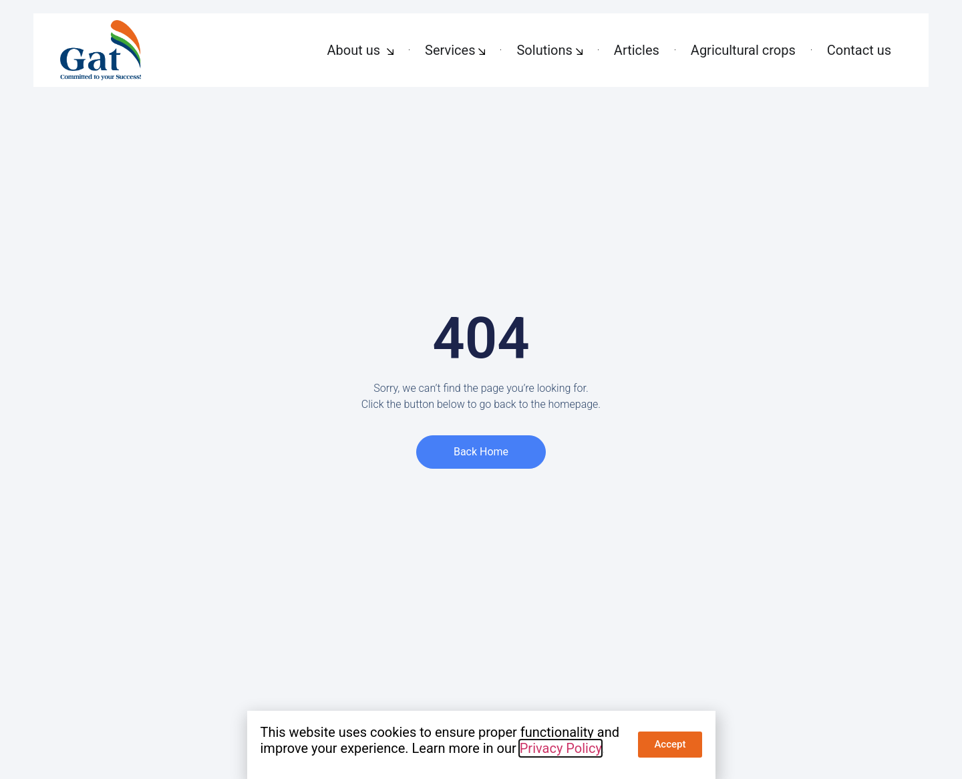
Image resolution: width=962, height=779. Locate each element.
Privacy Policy (560, 748)
